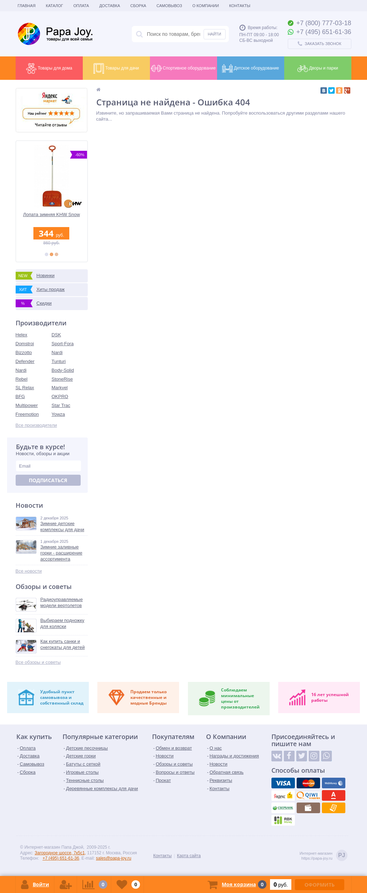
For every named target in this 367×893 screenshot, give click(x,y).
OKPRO (60, 396)
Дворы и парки (317, 68)
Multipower (27, 405)
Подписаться (48, 480)
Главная (27, 6)
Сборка (138, 6)
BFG (20, 396)
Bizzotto (24, 352)
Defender (25, 361)
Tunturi (59, 361)
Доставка (109, 6)
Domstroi (25, 343)
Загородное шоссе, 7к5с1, (60, 852)
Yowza (58, 414)
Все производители (36, 425)
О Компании (205, 6)
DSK (56, 334)
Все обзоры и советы (38, 662)
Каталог (54, 6)
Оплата (81, 6)
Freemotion (27, 414)
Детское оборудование (250, 68)
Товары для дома (49, 68)
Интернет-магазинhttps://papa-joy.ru (323, 856)
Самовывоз (169, 6)
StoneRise (62, 379)
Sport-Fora (63, 343)
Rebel (22, 379)
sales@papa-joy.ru (113, 858)
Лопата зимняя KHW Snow (51, 214)
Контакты (239, 6)
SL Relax (25, 387)
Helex (21, 334)
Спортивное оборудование (183, 68)
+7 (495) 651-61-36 (61, 858)
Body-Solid (63, 370)
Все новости (29, 571)
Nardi (57, 352)
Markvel (60, 387)
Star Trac (61, 405)
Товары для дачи (116, 68)
